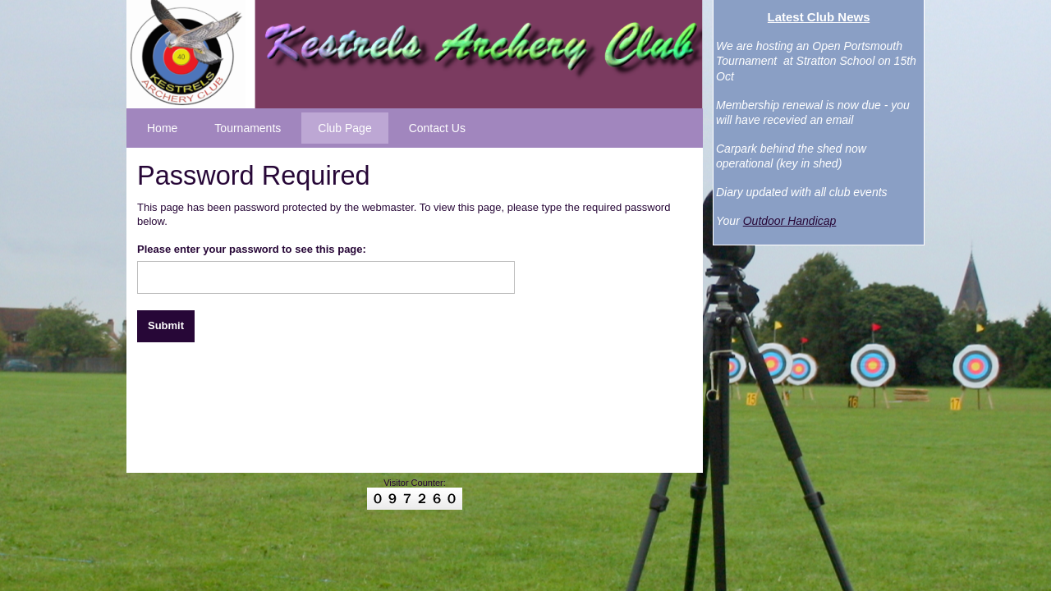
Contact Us (437, 128)
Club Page (344, 128)
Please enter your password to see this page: (251, 249)
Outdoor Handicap (790, 220)
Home (162, 128)
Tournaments (247, 128)
